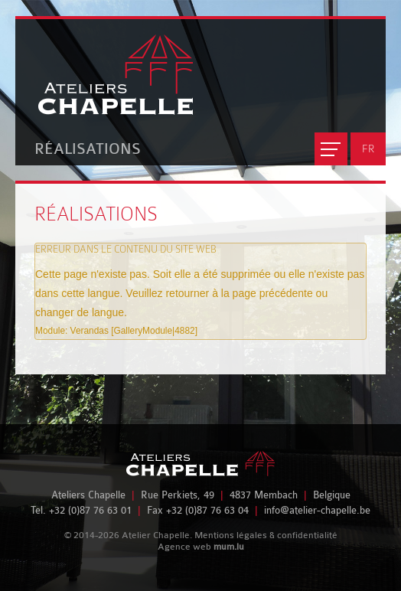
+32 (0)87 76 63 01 (90, 510)
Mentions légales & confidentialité (265, 535)
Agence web (184, 546)
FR (368, 148)
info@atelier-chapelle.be (317, 510)
